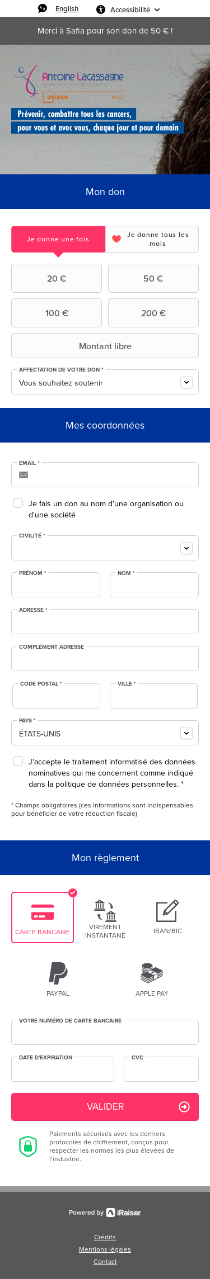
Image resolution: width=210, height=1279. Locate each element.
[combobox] (105, 381)
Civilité (32, 535)
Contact (105, 1262)
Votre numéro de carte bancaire (70, 1021)
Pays (27, 720)
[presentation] (58, 238)
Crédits (105, 1237)
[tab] (58, 239)
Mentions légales (105, 1249)
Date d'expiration (45, 1057)
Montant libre (73, 346)
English (66, 8)
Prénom (32, 573)
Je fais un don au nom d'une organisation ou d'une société (106, 509)
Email (29, 463)
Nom (126, 573)
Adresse (33, 610)
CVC (137, 1057)
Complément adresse (51, 647)
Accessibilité (130, 9)
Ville (127, 684)
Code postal (41, 684)
